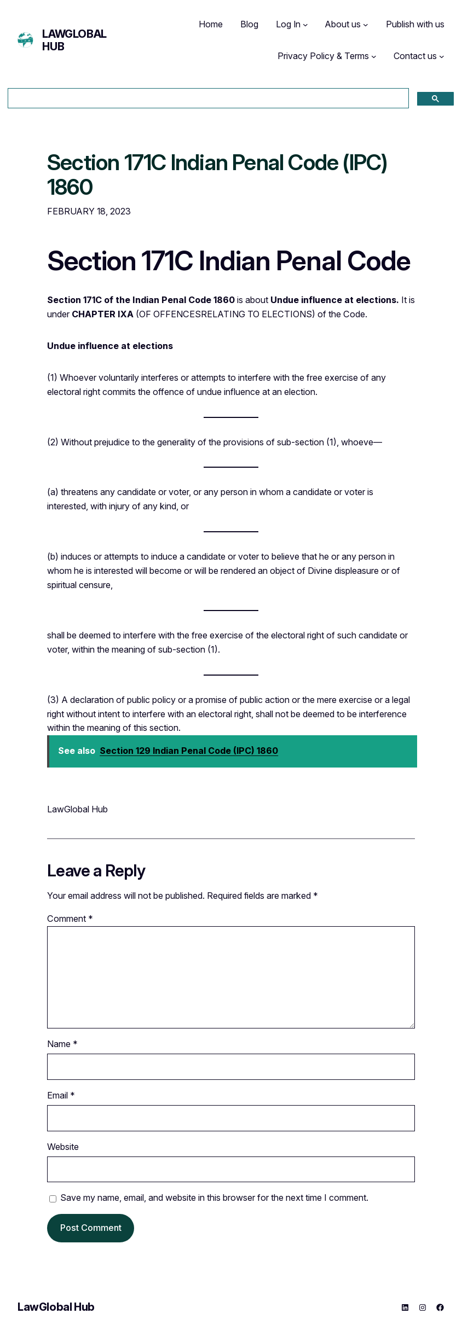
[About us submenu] (365, 24)
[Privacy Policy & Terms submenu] (374, 56)
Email (61, 1095)
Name (62, 1043)
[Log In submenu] (305, 24)
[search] (207, 98)
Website (63, 1146)
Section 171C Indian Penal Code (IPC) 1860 (217, 175)
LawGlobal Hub (74, 40)
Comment (70, 918)
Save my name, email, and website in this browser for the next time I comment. (214, 1197)
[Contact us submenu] (441, 56)
